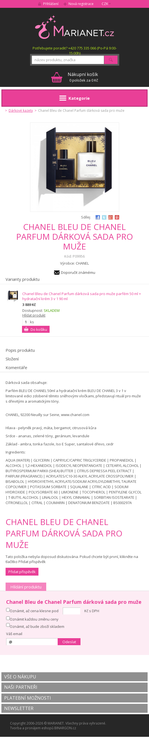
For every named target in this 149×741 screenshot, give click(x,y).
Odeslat (69, 641)
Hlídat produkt (33, 315)
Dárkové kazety (21, 110)
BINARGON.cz (65, 728)
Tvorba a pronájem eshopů (31, 728)
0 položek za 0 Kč (83, 77)
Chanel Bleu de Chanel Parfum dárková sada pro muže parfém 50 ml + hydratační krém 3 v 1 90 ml (81, 296)
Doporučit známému (78, 272)
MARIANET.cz (74, 27)
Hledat (111, 60)
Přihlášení (50, 3)
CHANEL (82, 263)
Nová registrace (81, 3)
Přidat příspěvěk (22, 571)
